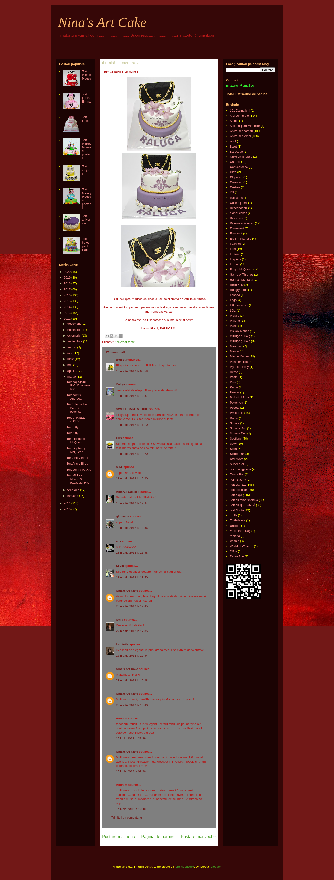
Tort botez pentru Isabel (86, 244)
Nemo (234, 372)
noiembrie (74, 329)
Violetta (235, 536)
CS (232, 192)
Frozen (234, 264)
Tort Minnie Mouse (86, 75)
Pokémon (236, 402)
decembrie (74, 323)
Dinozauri (236, 218)
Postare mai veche (198, 836)
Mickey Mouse (239, 331)
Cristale (235, 187)
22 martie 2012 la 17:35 (132, 631)
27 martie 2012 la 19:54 (132, 655)
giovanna (122, 516)
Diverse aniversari (242, 223)
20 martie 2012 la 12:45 (132, 606)
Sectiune (236, 438)
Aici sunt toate (239, 115)
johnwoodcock (184, 866)
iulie (70, 353)
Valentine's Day (240, 531)
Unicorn (235, 525)
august (72, 347)
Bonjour (122, 359)
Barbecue (236, 151)
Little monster (239, 305)
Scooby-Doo (238, 433)
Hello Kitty (237, 284)
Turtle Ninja (237, 520)
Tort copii (236, 495)
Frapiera (235, 259)
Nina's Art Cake (102, 22)
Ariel (233, 141)
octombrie (74, 335)
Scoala (234, 423)
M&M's (234, 315)
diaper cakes (238, 213)
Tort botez (85, 118)
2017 (67, 289)
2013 (67, 313)
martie (71, 376)
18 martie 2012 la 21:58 (132, 552)
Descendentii (238, 208)
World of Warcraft (241, 546)
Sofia (233, 448)
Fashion (235, 243)
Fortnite (235, 254)
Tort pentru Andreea (74, 396)
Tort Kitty (72, 427)
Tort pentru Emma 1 (86, 100)
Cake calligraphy (241, 156)
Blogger (215, 866)
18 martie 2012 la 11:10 (132, 425)
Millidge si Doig (240, 336)
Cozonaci (236, 182)
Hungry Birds (238, 290)
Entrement (237, 228)
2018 (67, 283)
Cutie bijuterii (238, 203)
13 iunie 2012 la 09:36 (131, 771)
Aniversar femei (124, 342)
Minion (234, 351)
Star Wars (236, 459)
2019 (67, 277)
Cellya (120, 384)
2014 (67, 307)
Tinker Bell (237, 474)
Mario (234, 326)
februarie (73, 490)
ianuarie (72, 496)
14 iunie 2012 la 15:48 (131, 809)
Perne (234, 387)
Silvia (120, 566)
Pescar (234, 392)
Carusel (235, 162)
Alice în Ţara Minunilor (245, 126)
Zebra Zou (237, 556)
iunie (70, 359)
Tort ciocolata (239, 489)
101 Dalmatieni (240, 110)
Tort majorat (86, 170)
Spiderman (237, 454)
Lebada (235, 295)
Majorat (235, 320)
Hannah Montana (241, 279)
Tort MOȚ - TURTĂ (242, 505)
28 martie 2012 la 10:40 (132, 705)
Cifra (233, 172)
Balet (233, 146)
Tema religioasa (240, 469)
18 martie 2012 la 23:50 (132, 577)
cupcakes (236, 197)
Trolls (233, 515)
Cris (119, 438)
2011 (67, 503)
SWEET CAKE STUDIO (132, 409)
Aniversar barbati (241, 131)
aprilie (71, 371)
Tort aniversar (86, 219)
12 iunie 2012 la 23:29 (131, 738)
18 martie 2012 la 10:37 (132, 396)
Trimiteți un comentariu (126, 817)
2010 (67, 509)
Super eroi (237, 464)
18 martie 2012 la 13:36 (132, 528)
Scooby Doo (238, 428)
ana (118, 541)
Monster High (239, 361)
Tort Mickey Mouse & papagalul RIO (78, 479)
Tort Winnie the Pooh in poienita (77, 408)
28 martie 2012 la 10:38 (132, 680)
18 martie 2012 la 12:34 (132, 503)
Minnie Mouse (239, 356)
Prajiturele (237, 412)
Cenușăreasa (239, 167)
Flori (233, 249)
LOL (233, 310)
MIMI (119, 467)
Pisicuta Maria (239, 397)
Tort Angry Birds (77, 457)
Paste (234, 377)
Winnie (234, 541)
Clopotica (236, 177)
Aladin (234, 120)
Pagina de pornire (158, 836)
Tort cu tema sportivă (244, 500)
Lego (233, 300)
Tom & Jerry (238, 479)
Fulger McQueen (241, 269)
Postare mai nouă (118, 836)
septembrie (74, 341)
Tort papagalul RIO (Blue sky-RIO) (78, 385)
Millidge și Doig (240, 341)
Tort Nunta (237, 510)
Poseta (234, 407)
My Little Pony (239, 367)
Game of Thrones (241, 274)
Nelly (119, 619)
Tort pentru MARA (78, 469)
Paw (233, 382)
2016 (67, 295)
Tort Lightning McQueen (76, 440)
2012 (67, 318)
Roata (234, 418)
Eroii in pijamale (240, 238)
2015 (67, 301)
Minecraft (236, 346)
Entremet (236, 233)
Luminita (122, 644)
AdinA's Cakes (126, 492)
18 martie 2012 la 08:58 (132, 371)
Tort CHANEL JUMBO (76, 419)
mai (69, 365)
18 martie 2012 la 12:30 (132, 478)
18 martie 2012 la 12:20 (132, 454)
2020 (67, 271)
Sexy (233, 443)
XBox (233, 551)
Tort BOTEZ (238, 484)
